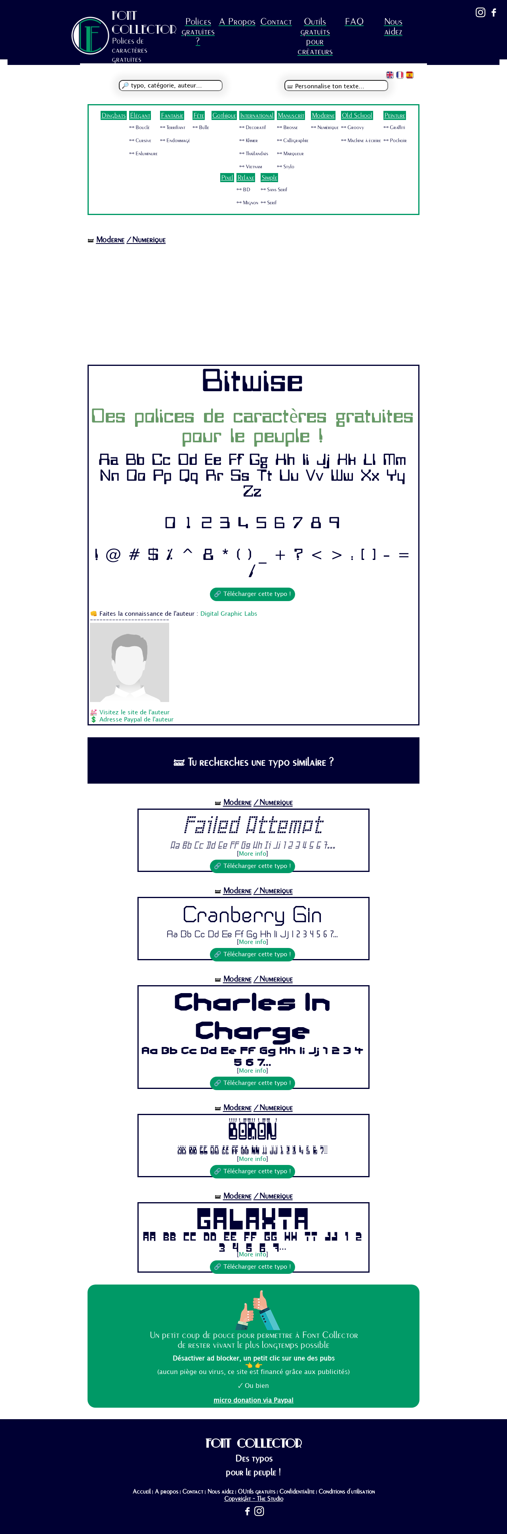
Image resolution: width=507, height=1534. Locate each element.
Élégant (140, 115)
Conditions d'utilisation (346, 1491)
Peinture (394, 115)
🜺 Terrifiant (172, 127)
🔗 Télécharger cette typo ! (252, 594)
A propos (166, 1491)
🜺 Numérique (325, 127)
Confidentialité (296, 1491)
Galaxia (252, 1217)
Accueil (141, 1491)
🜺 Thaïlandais (253, 153)
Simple (269, 177)
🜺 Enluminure (143, 153)
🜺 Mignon (247, 203)
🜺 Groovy (352, 127)
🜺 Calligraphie (293, 140)
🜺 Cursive (140, 140)
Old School (357, 115)
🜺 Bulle (201, 127)
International (257, 115)
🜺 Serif (268, 203)
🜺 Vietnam (250, 166)
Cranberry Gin (252, 913)
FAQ (354, 22)
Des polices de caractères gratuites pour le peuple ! (252, 427)
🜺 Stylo (285, 166)
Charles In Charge (252, 1016)
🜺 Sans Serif (274, 189)
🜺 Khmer (248, 140)
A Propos (237, 22)
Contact (276, 22)
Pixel (227, 177)
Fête (198, 115)
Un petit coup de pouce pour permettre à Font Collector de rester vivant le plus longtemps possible (253, 1340)
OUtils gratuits (256, 1491)
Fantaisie (172, 115)
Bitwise (252, 383)
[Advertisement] (253, 305)
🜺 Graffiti (394, 127)
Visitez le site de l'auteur (134, 713)
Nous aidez (393, 26)
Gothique (224, 115)
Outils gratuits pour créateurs (315, 36)
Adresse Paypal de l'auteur (136, 720)
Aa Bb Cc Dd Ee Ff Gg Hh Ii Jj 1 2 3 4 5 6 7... (252, 845)
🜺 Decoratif (252, 127)
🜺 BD (243, 189)
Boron (252, 1130)
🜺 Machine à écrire (361, 140)
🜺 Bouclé (139, 127)
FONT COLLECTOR (144, 22)
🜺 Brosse (287, 127)
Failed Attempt (252, 825)
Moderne (323, 115)
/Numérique (146, 239)
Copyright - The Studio (253, 1498)
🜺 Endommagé (175, 140)
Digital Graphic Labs (228, 614)
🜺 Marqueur (290, 153)
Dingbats (113, 115)
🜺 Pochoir (395, 140)
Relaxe (245, 177)
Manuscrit (291, 115)
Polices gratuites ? (198, 31)
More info (252, 854)
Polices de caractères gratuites (129, 50)
